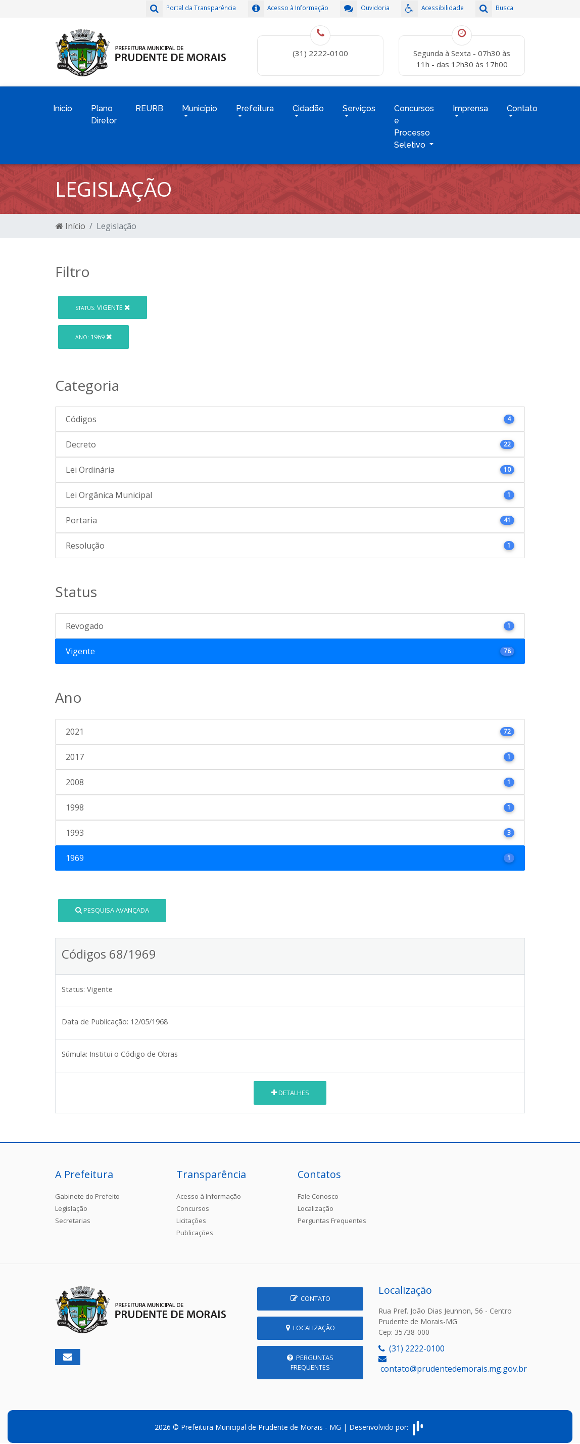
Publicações (194, 1226)
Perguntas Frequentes (332, 1214)
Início (62, 104)
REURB (149, 104)
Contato (522, 104)
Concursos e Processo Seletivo (414, 123)
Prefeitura (255, 104)
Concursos (192, 1201)
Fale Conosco (318, 1189)
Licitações (191, 1214)
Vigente (102, 300)
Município (199, 104)
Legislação (71, 1201)
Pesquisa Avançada (112, 903)
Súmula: (74, 1048)
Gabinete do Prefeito (87, 1189)
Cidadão (308, 104)
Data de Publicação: (95, 1015)
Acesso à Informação (208, 1189)
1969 (93, 330)
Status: (73, 982)
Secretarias (72, 1214)
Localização (315, 1201)
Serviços (359, 104)
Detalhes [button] (290, 1086)
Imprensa (470, 104)
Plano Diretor (104, 110)
